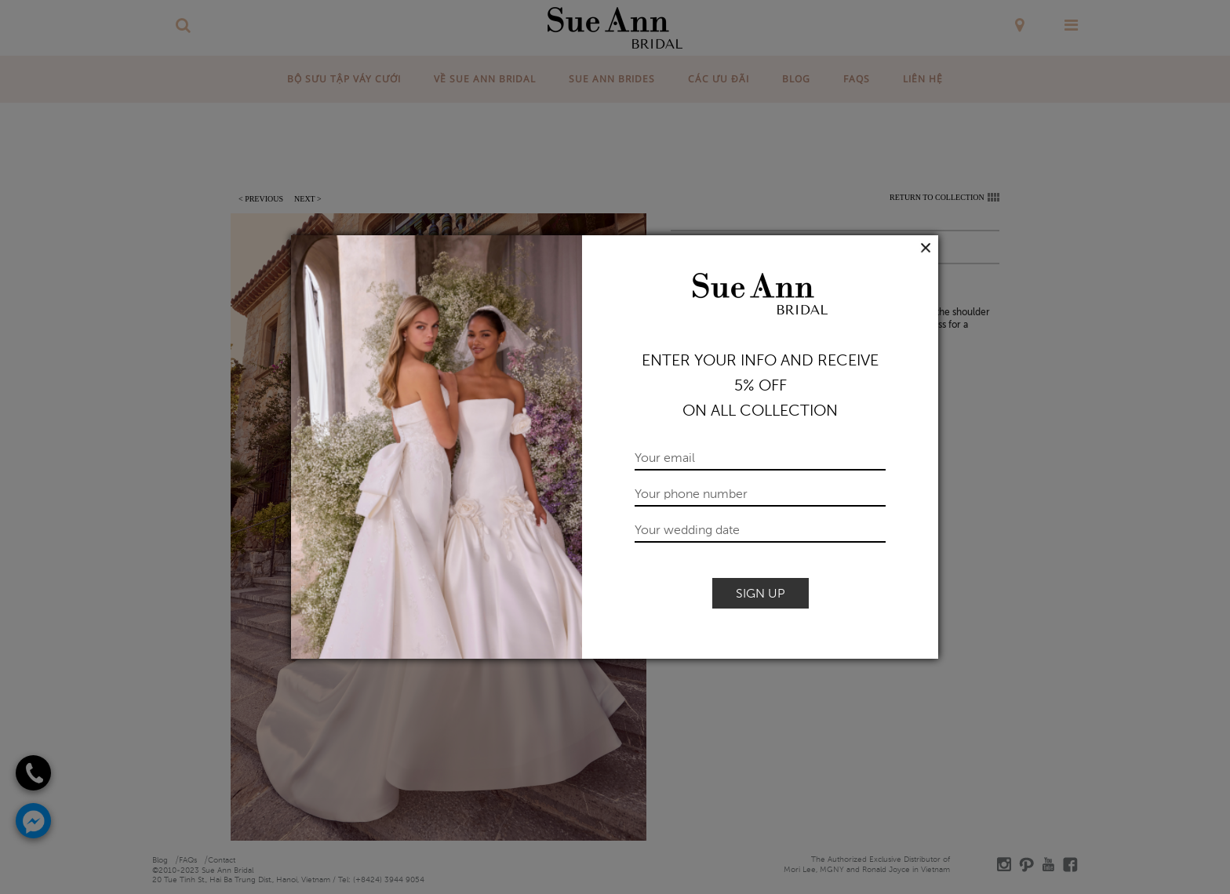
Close (926, 248)
